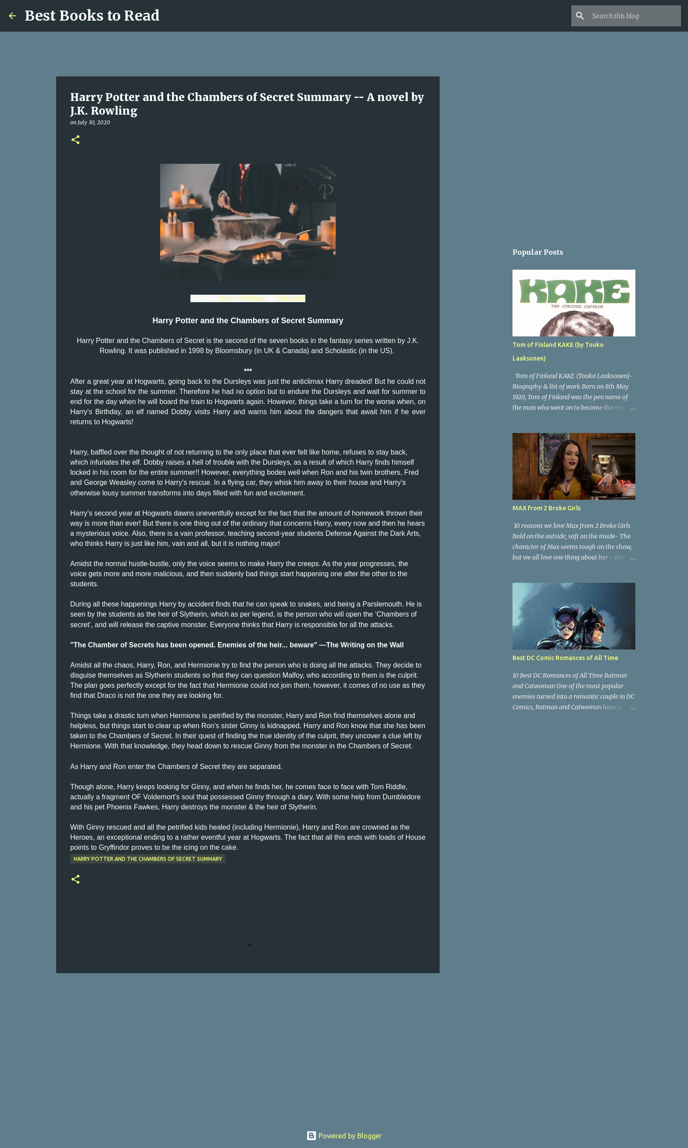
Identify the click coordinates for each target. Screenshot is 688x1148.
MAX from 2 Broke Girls (546, 508)
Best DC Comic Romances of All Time (565, 657)
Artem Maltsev (242, 298)
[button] (75, 140)
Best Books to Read (92, 16)
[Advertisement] (248, 1047)
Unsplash (290, 298)
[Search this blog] (635, 15)
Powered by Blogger (344, 1136)
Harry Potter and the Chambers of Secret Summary (148, 859)
